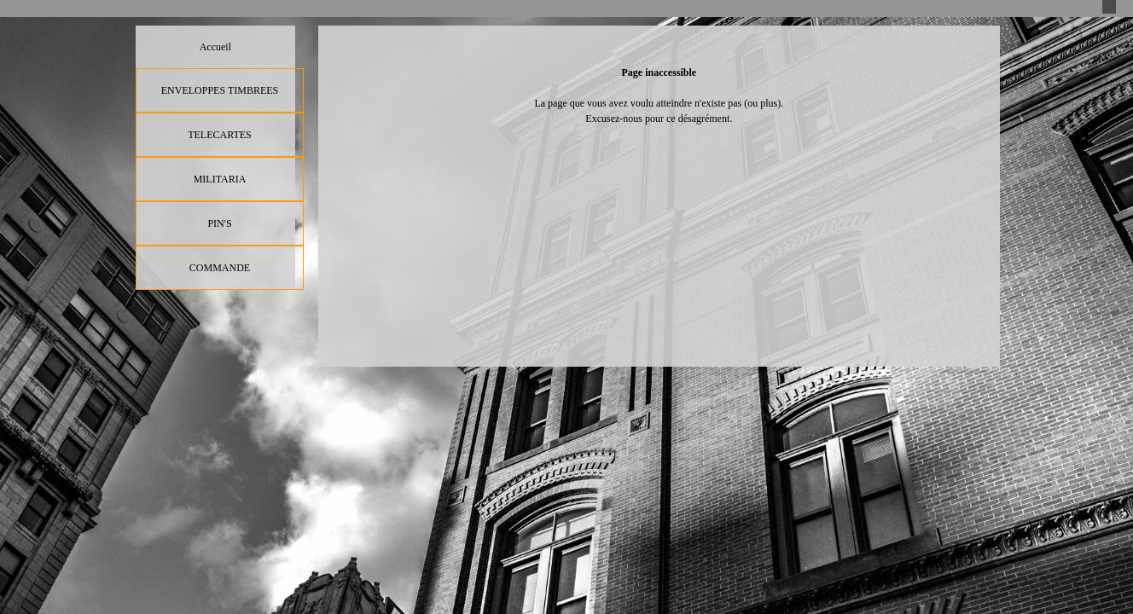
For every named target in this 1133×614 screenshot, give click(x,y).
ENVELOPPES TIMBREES (219, 90)
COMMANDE (219, 268)
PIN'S (219, 223)
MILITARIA (220, 179)
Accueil (215, 47)
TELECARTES (220, 135)
